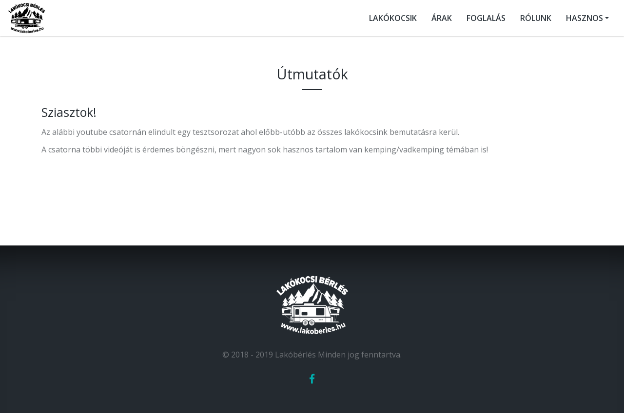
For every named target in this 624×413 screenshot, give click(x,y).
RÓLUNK (535, 18)
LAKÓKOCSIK (393, 18)
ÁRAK (441, 18)
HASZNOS (584, 18)
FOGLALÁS (486, 18)
